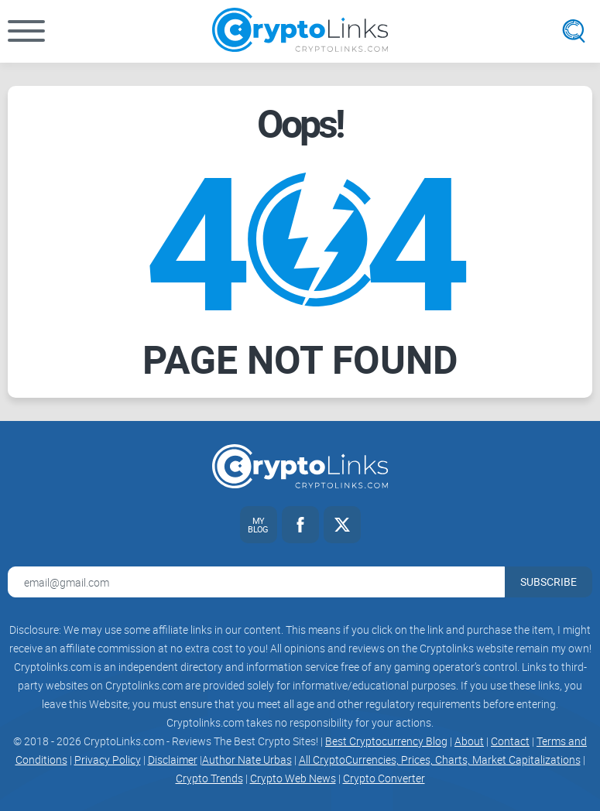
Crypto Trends (209, 778)
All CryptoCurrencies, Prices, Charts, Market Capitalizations (440, 759)
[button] (26, 31)
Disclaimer (172, 759)
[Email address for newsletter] (256, 581)
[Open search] (573, 31)
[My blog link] (258, 524)
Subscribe (548, 581)
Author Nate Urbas (247, 759)
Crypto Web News (293, 778)
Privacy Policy (107, 759)
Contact (510, 741)
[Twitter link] (342, 524)
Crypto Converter (384, 778)
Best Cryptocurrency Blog (386, 741)
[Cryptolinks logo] (300, 31)
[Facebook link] (300, 524)
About (469, 741)
